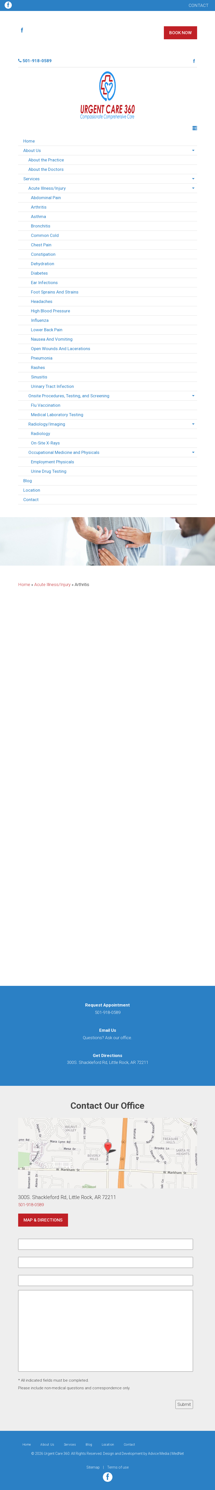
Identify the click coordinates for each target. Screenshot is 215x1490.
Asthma (38, 216)
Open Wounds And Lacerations (60, 348)
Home (29, 141)
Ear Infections (44, 282)
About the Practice (46, 159)
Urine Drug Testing (48, 471)
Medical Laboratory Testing (57, 414)
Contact (199, 5)
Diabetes (39, 273)
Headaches (41, 301)
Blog (27, 480)
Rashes (38, 367)
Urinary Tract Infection (52, 386)
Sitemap (93, 1467)
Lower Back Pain (46, 329)
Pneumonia (41, 358)
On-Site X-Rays (45, 442)
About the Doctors (46, 169)
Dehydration (42, 263)
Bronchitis (40, 225)
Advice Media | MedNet (166, 1453)
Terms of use (118, 1467)
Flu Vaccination (45, 405)
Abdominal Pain (46, 197)
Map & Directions (43, 1219)
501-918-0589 (35, 60)
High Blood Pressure (50, 310)
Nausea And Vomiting (52, 339)
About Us (32, 150)
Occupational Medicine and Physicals (63, 452)
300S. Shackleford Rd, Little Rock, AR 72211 (107, 1062)
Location (31, 490)
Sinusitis (39, 376)
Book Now (180, 32)
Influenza (40, 320)
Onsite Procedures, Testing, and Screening (68, 395)
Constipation (43, 254)
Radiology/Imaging (46, 424)
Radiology (40, 433)
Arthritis (39, 207)
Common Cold (45, 235)
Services (31, 178)
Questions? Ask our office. (107, 1037)
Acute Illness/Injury (47, 188)
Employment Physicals (52, 461)
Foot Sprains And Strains (54, 292)
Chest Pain (41, 244)
